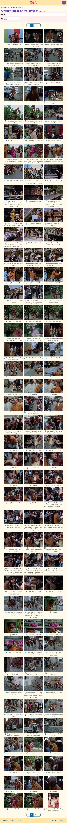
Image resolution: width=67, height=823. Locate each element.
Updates (5, 820)
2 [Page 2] (35, 25)
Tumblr (61, 820)
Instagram (54, 820)
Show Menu (64, 2)
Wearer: (4, 19)
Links (19, 820)
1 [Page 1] (31, 25)
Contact (13, 820)
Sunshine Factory (34, 2)
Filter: (3, 14)
